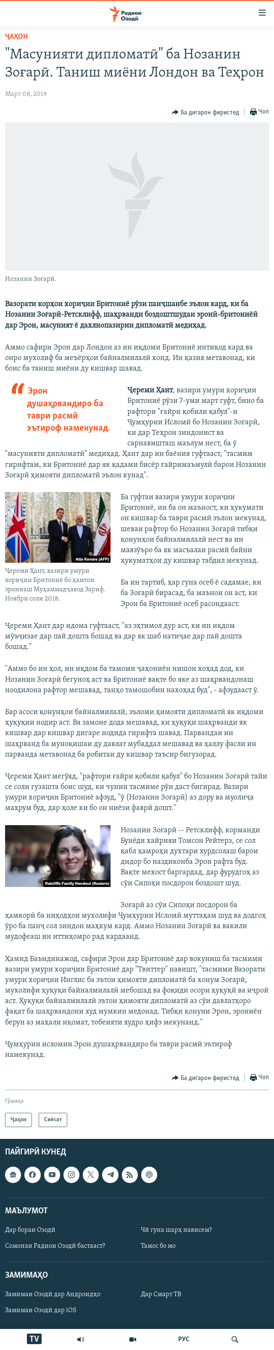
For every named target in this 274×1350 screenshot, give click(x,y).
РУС (184, 1339)
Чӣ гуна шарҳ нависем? (176, 1230)
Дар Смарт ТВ (161, 1295)
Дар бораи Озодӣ (30, 1230)
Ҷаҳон (16, 37)
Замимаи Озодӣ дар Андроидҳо (52, 1295)
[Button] (205, 112)
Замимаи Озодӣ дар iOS (40, 1311)
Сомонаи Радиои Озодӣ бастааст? (55, 1246)
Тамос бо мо (158, 1246)
